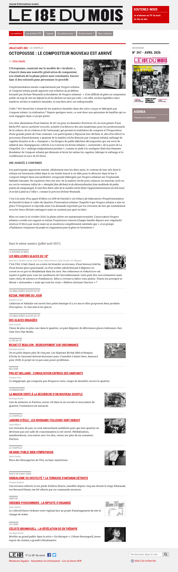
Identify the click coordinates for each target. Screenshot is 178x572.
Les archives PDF (34, 33)
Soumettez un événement (45, 560)
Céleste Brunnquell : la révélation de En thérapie (43, 528)
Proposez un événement (145, 117)
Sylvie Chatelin (18, 61)
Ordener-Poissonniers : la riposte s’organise (40, 503)
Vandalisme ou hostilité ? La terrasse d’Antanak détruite (48, 478)
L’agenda (49, 33)
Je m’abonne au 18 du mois (147, 15)
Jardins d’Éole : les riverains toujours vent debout (44, 420)
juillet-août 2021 (18, 48)
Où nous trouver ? (86, 33)
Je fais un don (140, 19)
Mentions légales (19, 560)
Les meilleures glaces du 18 (28, 256)
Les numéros (16, 33)
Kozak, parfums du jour (25, 295)
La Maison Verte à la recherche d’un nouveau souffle (46, 394)
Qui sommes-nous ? (66, 33)
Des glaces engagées (23, 320)
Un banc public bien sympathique (31, 452)
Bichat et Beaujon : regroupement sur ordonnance (44, 345)
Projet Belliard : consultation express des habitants (46, 373)
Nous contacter (105, 33)
